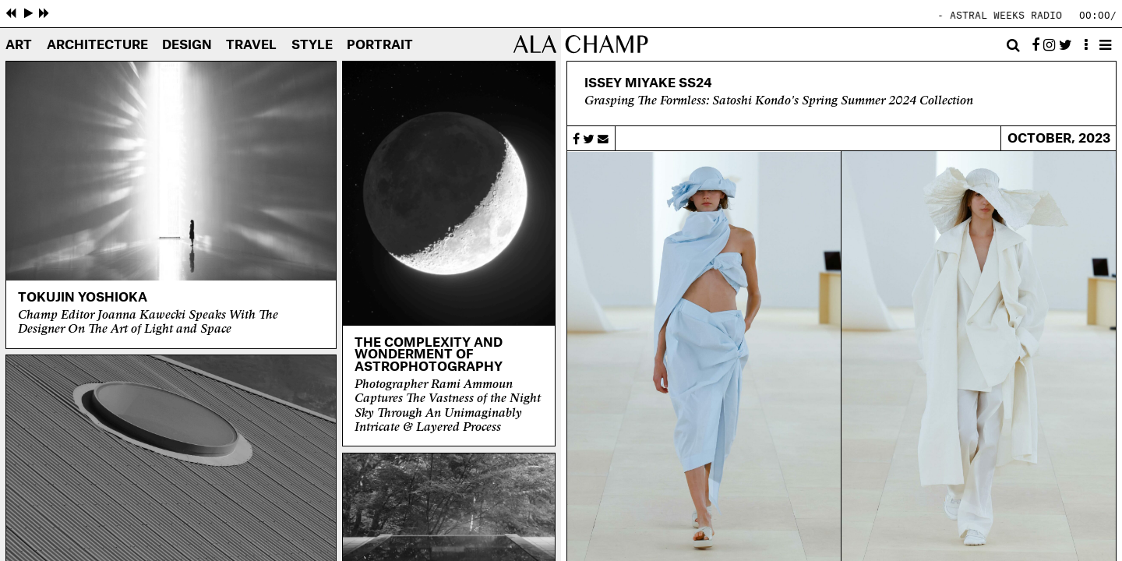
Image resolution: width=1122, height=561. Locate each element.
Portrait (380, 45)
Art (18, 45)
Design (187, 45)
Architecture (97, 45)
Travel (251, 45)
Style (312, 45)
